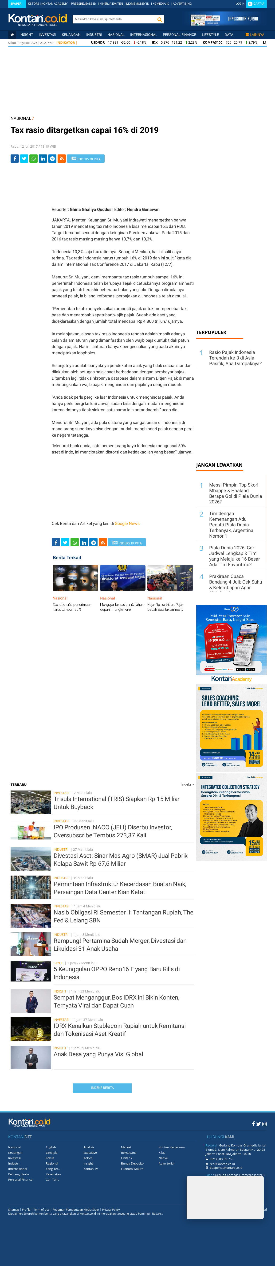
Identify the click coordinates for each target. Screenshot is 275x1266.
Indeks (187, 784)
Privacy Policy (111, 1210)
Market (126, 1147)
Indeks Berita (102, 1088)
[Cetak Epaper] (224, 24)
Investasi (47, 35)
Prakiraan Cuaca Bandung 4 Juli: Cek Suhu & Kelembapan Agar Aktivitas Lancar (235, 584)
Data (229, 35)
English (51, 1147)
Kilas (162, 1152)
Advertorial (166, 1163)
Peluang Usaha (18, 1174)
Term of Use (42, 1210)
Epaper (16, 3)
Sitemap (13, 1210)
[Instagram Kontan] (264, 1123)
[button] (159, 19)
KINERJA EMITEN (111, 3)
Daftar (258, 3)
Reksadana (129, 1152)
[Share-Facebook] (15, 158)
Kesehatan (53, 1174)
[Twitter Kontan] (258, 1123)
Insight (60, 991)
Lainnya (255, 35)
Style (58, 963)
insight (26, 35)
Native (163, 1158)
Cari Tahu (52, 1179)
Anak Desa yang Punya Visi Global (98, 1054)
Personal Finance (179, 35)
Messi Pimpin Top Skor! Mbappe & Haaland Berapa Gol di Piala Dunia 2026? (235, 493)
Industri (94, 35)
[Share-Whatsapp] (33, 158)
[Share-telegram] (52, 158)
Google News (127, 523)
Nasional (116, 35)
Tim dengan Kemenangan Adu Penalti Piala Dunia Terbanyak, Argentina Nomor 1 (231, 525)
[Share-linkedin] (43, 158)
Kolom (88, 1158)
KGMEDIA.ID (161, 3)
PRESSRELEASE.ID (83, 3)
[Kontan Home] (12, 35)
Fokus (50, 1158)
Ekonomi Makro (132, 1169)
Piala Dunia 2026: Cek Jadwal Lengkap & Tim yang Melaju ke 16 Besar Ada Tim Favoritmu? (234, 556)
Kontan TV (90, 1169)
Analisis (88, 1147)
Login (240, 3)
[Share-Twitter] (24, 158)
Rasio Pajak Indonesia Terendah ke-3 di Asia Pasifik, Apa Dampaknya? (235, 357)
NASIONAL (21, 118)
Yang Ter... (53, 1169)
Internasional (143, 35)
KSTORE (33, 3)
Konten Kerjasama (172, 1147)
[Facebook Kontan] (253, 1123)
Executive (90, 1152)
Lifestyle (210, 35)
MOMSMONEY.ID (137, 3)
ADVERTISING (182, 3)
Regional (52, 1163)
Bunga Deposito (132, 1163)
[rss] (62, 158)
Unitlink (126, 1158)
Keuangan (71, 35)
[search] (114, 19)
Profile (26, 1210)
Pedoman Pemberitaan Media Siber (75, 1210)
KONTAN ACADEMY (54, 3)
